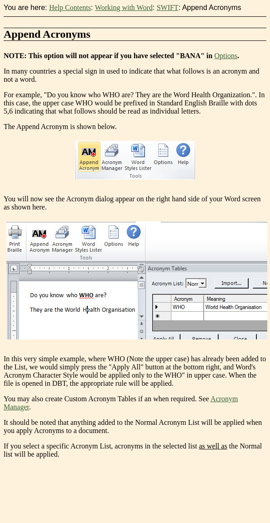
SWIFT (168, 7)
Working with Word (124, 7)
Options (225, 56)
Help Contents (70, 7)
